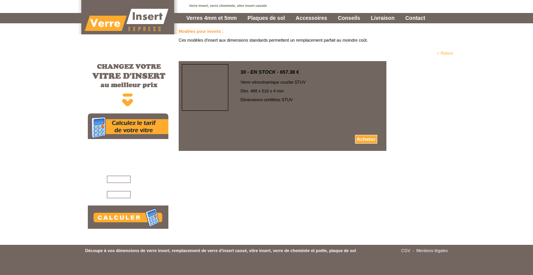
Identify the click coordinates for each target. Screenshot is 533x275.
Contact (415, 18)
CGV (405, 250)
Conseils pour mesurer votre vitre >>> (137, 231)
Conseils (349, 18)
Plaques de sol (266, 18)
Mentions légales (432, 250)
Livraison (382, 18)
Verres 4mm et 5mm (211, 18)
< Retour (445, 53)
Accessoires (311, 18)
